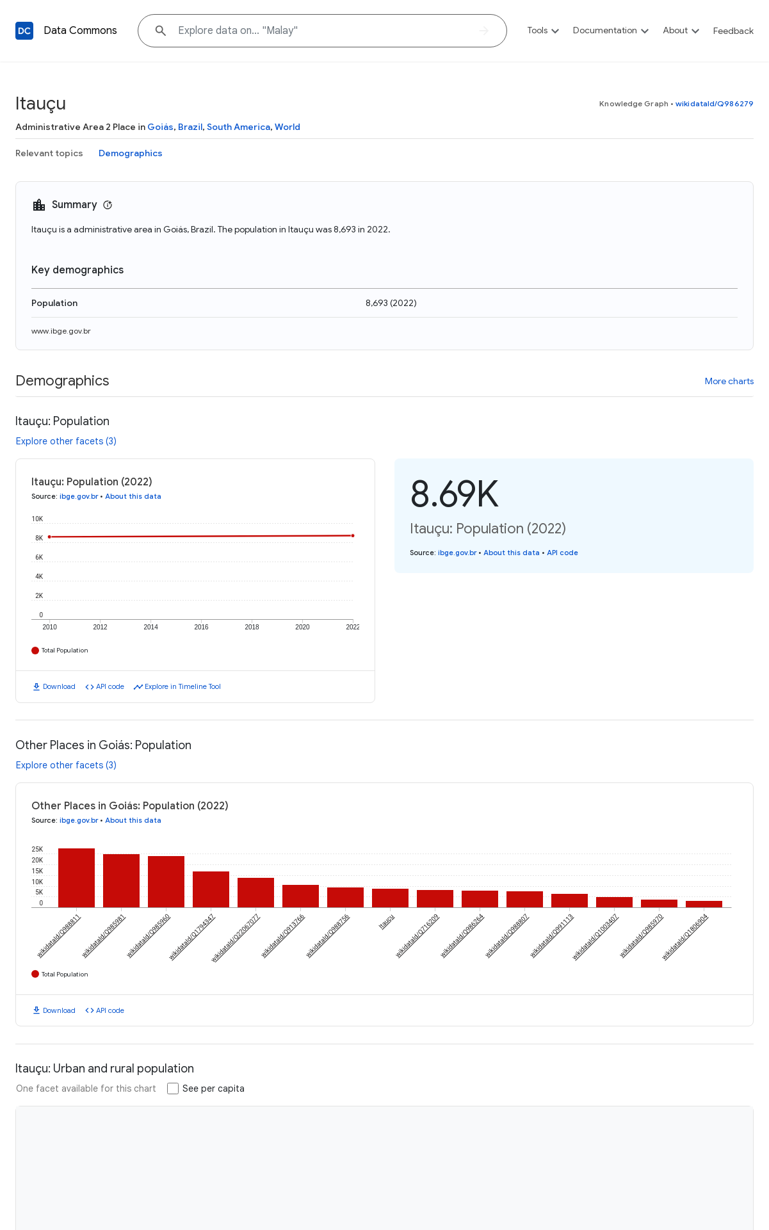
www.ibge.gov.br (61, 331)
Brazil (190, 127)
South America (238, 127)
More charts (729, 381)
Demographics (131, 153)
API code (110, 686)
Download (59, 686)
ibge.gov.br (79, 496)
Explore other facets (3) (66, 441)
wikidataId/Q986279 (715, 103)
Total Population (65, 650)
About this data (133, 496)
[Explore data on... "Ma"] (322, 31)
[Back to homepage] (24, 31)
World (287, 127)
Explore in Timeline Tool (183, 686)
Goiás (160, 127)
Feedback (733, 30)
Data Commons (80, 30)
